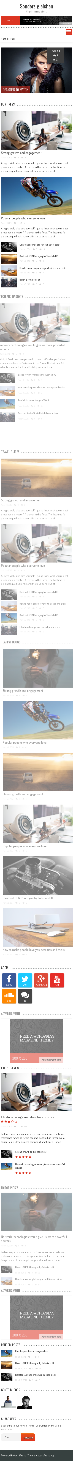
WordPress (20, 1455)
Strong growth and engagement (21, 154)
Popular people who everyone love (23, 219)
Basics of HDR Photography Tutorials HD (39, 257)
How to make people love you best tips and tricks (43, 269)
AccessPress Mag (45, 1455)
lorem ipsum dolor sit (30, 281)
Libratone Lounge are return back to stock (40, 245)
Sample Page (8, 39)
